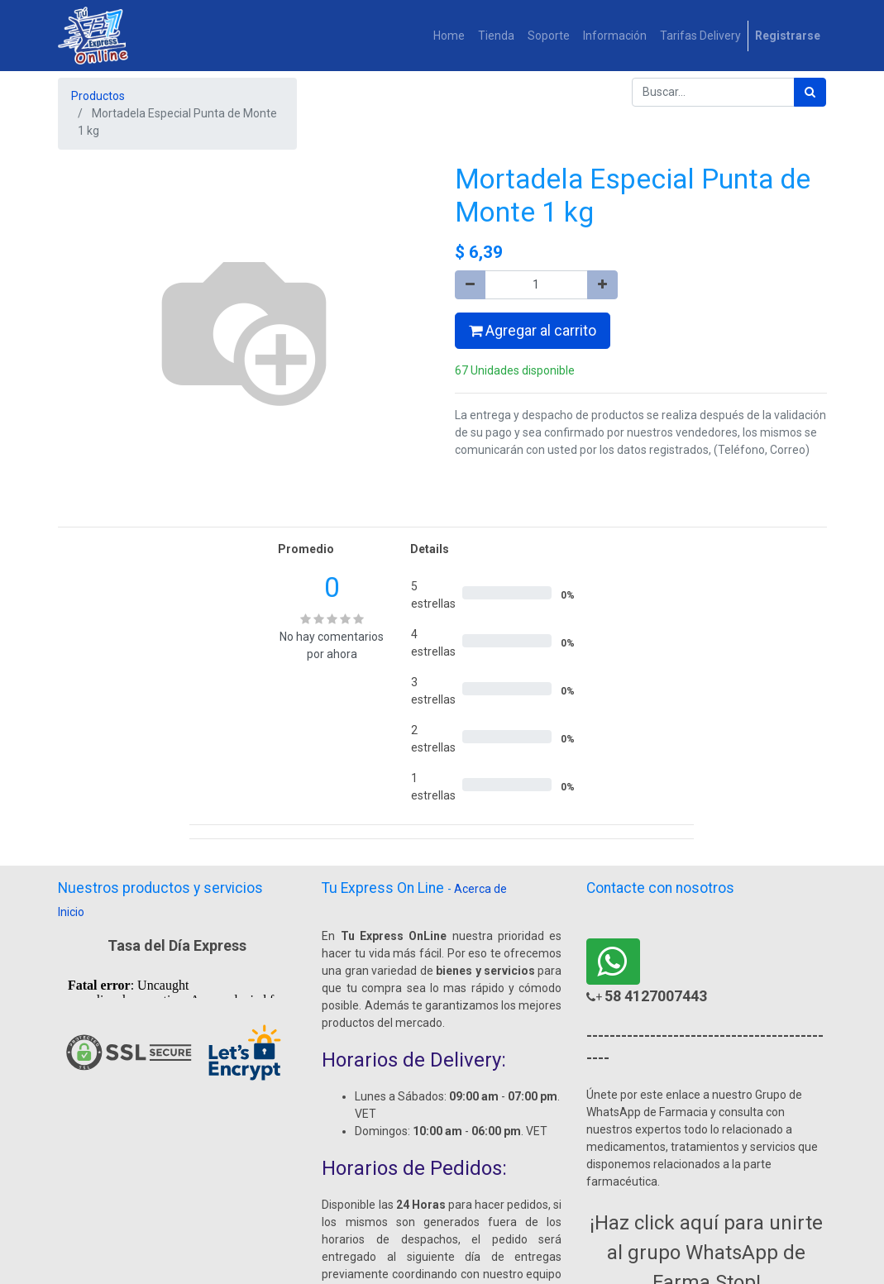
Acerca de (480, 888)
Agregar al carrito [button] (532, 330)
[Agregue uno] (602, 284)
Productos (98, 96)
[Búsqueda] (810, 92)
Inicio (71, 912)
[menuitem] (449, 36)
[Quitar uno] (470, 284)
